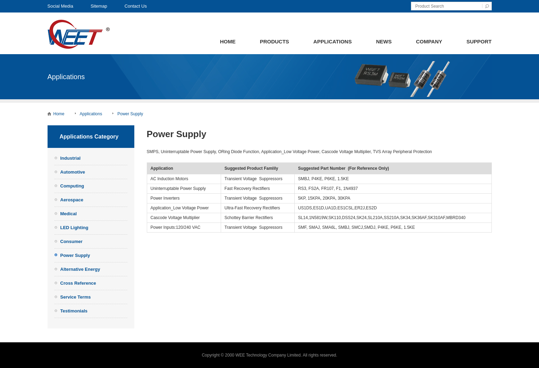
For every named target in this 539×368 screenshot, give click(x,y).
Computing (72, 186)
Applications (332, 41)
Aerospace (71, 199)
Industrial (70, 158)
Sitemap (99, 6)
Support (479, 41)
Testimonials (74, 310)
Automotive (72, 172)
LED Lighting (74, 227)
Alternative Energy (80, 269)
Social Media (60, 6)
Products (274, 41)
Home (228, 41)
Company (429, 41)
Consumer (71, 241)
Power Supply (130, 113)
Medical (68, 213)
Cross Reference (78, 283)
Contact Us (136, 6)
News (383, 41)
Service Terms (75, 297)
